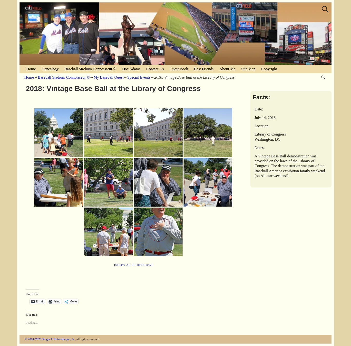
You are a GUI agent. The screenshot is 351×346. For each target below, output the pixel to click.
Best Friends (204, 69)
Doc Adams (131, 69)
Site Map (248, 69)
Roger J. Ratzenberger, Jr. (58, 339)
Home (31, 69)
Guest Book (179, 69)
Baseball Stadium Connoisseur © (90, 69)
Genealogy (50, 69)
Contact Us (155, 69)
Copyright (269, 69)
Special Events (138, 77)
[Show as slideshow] (133, 265)
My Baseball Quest (109, 77)
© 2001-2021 (33, 339)
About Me (227, 69)
